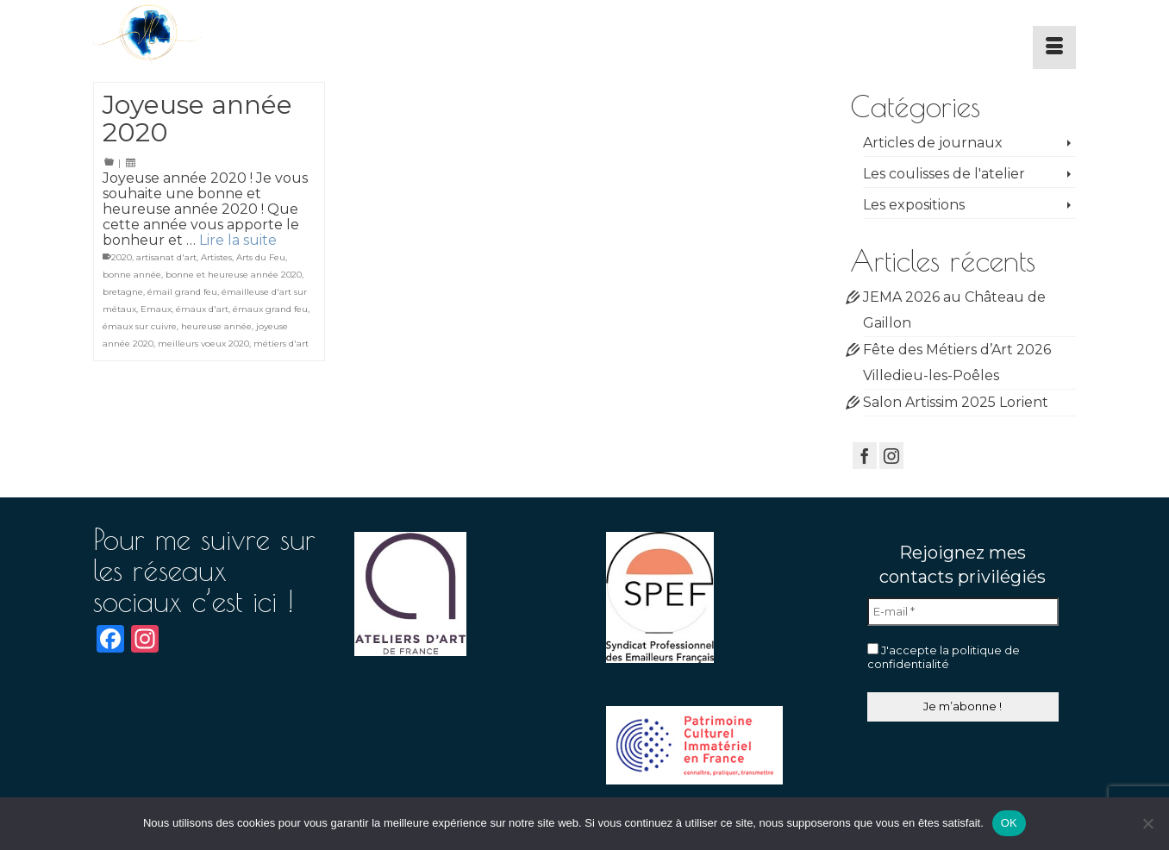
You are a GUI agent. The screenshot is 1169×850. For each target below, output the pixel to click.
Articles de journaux (933, 142)
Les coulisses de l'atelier (944, 174)
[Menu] (1054, 47)
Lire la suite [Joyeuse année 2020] (238, 240)
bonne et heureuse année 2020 (234, 274)
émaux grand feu (270, 309)
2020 (121, 257)
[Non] (1147, 823)
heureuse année (216, 326)
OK (1009, 822)
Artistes (216, 257)
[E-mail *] (963, 612)
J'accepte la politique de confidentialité (943, 657)
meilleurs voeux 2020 (203, 343)
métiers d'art (281, 343)
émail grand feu (182, 291)
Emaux (156, 309)
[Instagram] (891, 455)
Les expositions (914, 205)
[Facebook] (865, 455)
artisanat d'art (166, 257)
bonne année (132, 274)
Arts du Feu (260, 257)
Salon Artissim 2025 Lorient (955, 402)
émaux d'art (202, 309)
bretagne (123, 291)
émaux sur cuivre (140, 326)
